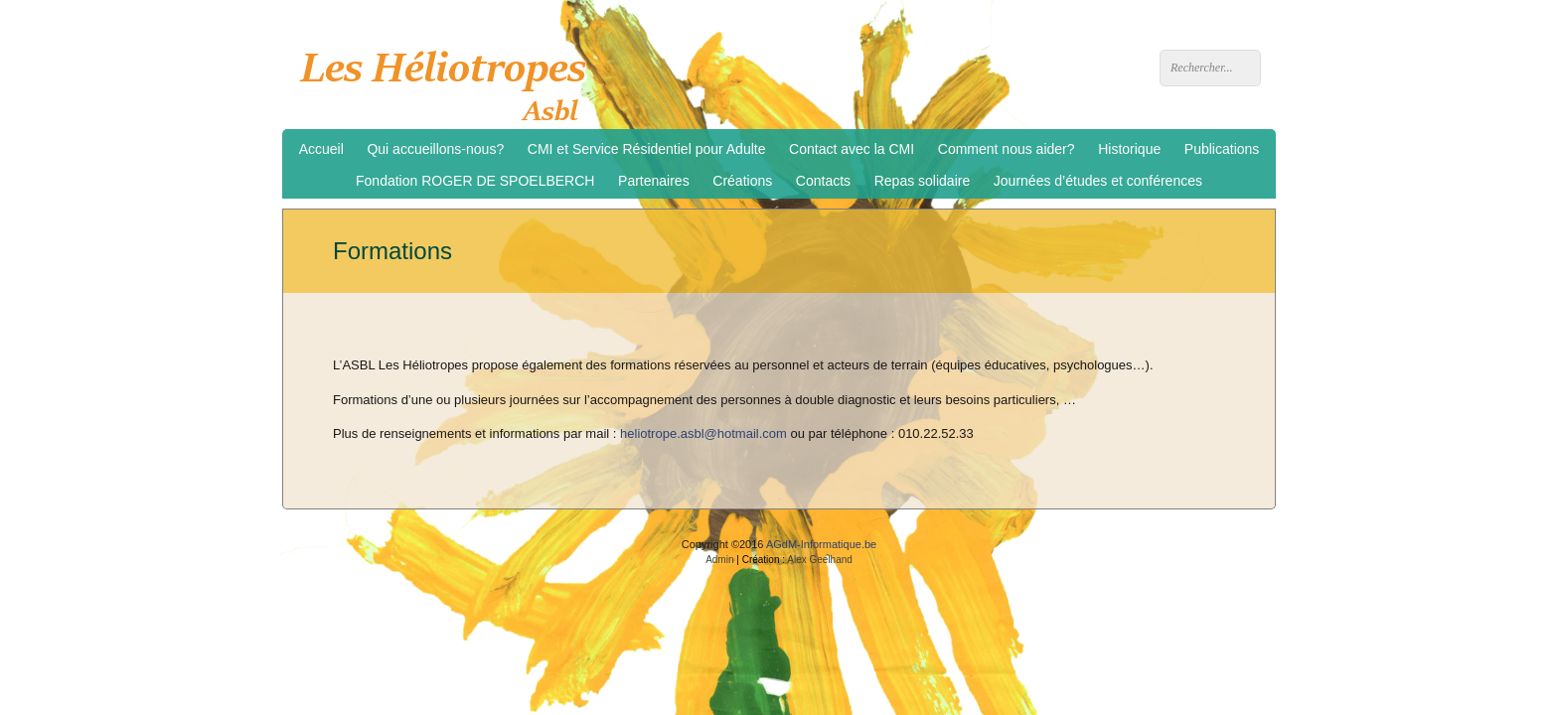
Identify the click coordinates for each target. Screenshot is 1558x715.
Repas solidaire (922, 181)
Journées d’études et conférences (1098, 181)
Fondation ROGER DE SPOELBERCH (475, 181)
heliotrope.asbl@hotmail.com (703, 433)
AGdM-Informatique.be (821, 544)
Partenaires (654, 181)
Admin (719, 559)
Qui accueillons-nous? (435, 149)
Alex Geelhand (820, 559)
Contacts (823, 181)
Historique (1129, 149)
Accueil (321, 149)
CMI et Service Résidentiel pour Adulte (647, 149)
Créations (742, 181)
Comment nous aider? (1006, 149)
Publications (1222, 149)
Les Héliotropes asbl (449, 80)
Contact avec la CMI (851, 149)
